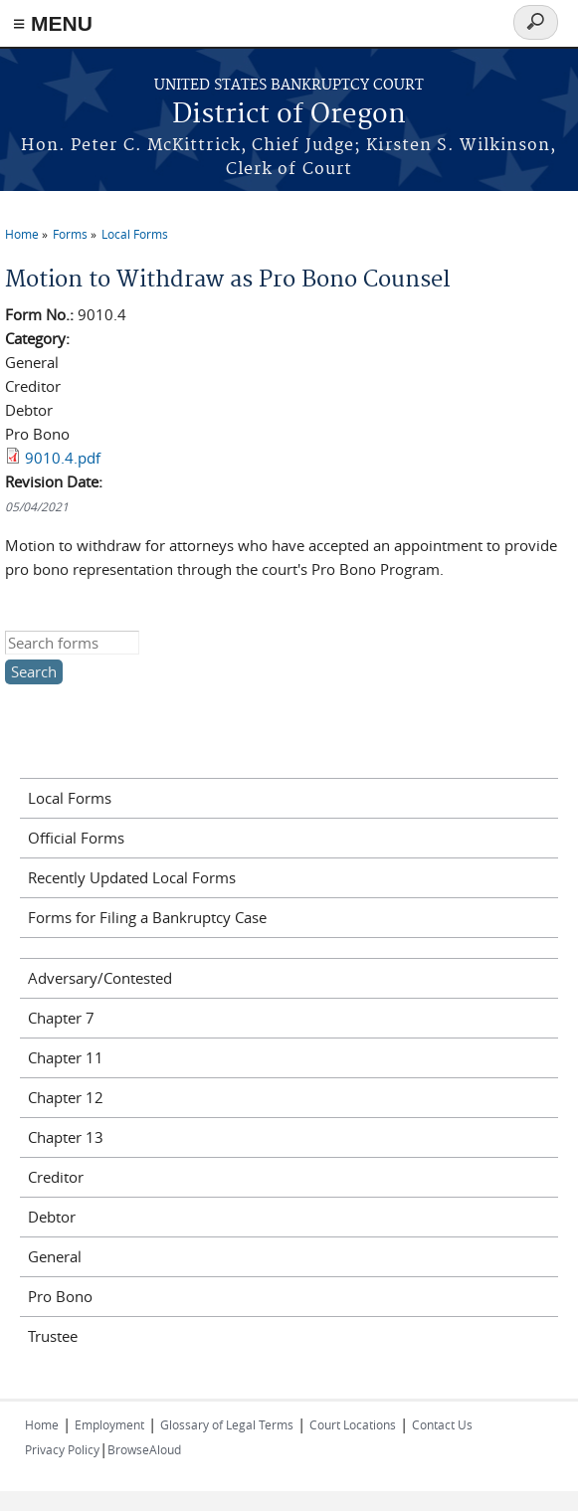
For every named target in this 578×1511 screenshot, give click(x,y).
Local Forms (134, 234)
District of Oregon (289, 114)
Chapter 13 (65, 1137)
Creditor (56, 1177)
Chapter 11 (65, 1057)
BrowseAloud (144, 1449)
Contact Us (442, 1424)
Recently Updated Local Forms (132, 877)
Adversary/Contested (100, 978)
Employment (109, 1424)
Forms (70, 234)
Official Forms (76, 838)
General (55, 1256)
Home (22, 234)
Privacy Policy (62, 1449)
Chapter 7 (61, 1018)
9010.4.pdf (62, 458)
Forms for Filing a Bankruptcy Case (147, 917)
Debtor (52, 1217)
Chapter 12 (65, 1097)
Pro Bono (60, 1296)
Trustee (53, 1336)
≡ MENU (53, 23)
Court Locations (352, 1424)
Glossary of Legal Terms (226, 1424)
